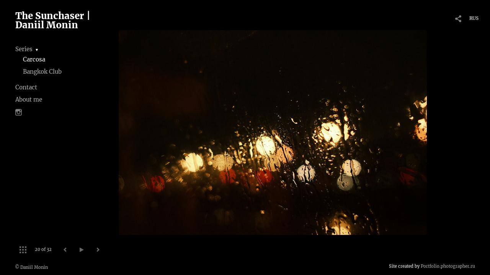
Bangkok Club (42, 71)
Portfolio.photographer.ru (448, 266)
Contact (26, 87)
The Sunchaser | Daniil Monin (52, 20)
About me (28, 99)
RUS (474, 18)
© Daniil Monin (31, 267)
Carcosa (34, 59)
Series (24, 49)
